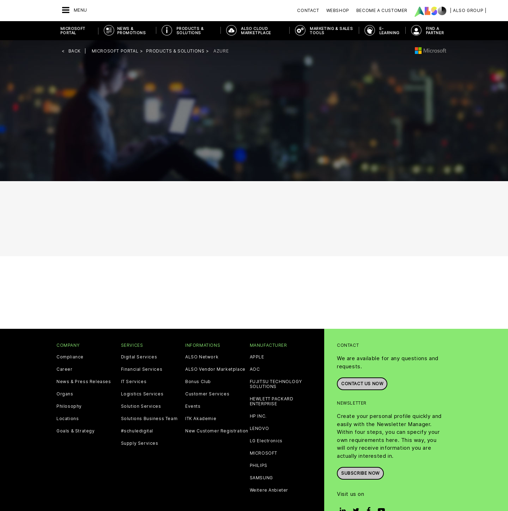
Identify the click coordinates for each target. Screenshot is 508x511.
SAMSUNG (261, 477)
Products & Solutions (190, 30)
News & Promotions (131, 30)
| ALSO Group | (468, 10)
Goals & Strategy (75, 431)
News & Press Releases (83, 381)
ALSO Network (201, 357)
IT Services (134, 381)
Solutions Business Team (149, 418)
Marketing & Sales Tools (331, 30)
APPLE (257, 357)
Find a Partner (435, 30)
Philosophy (69, 406)
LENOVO (259, 428)
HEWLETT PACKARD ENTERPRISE (272, 401)
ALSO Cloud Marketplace (256, 30)
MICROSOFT (263, 453)
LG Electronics (266, 440)
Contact (308, 10)
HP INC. (258, 416)
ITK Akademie (200, 418)
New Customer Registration (216, 431)
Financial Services (142, 369)
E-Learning (389, 30)
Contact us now (362, 383)
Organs (64, 394)
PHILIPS (258, 465)
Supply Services (139, 443)
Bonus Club (198, 381)
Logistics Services (142, 394)
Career (64, 369)
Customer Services (207, 394)
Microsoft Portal (72, 30)
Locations (67, 418)
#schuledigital (137, 431)
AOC (255, 369)
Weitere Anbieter (269, 490)
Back (74, 51)
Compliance (70, 357)
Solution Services (141, 406)
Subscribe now (360, 473)
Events (193, 406)
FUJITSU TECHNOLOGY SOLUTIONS (276, 384)
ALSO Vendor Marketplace (215, 369)
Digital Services (139, 357)
